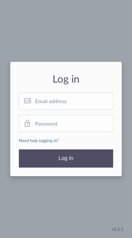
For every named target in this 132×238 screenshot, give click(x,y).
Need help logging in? (39, 140)
